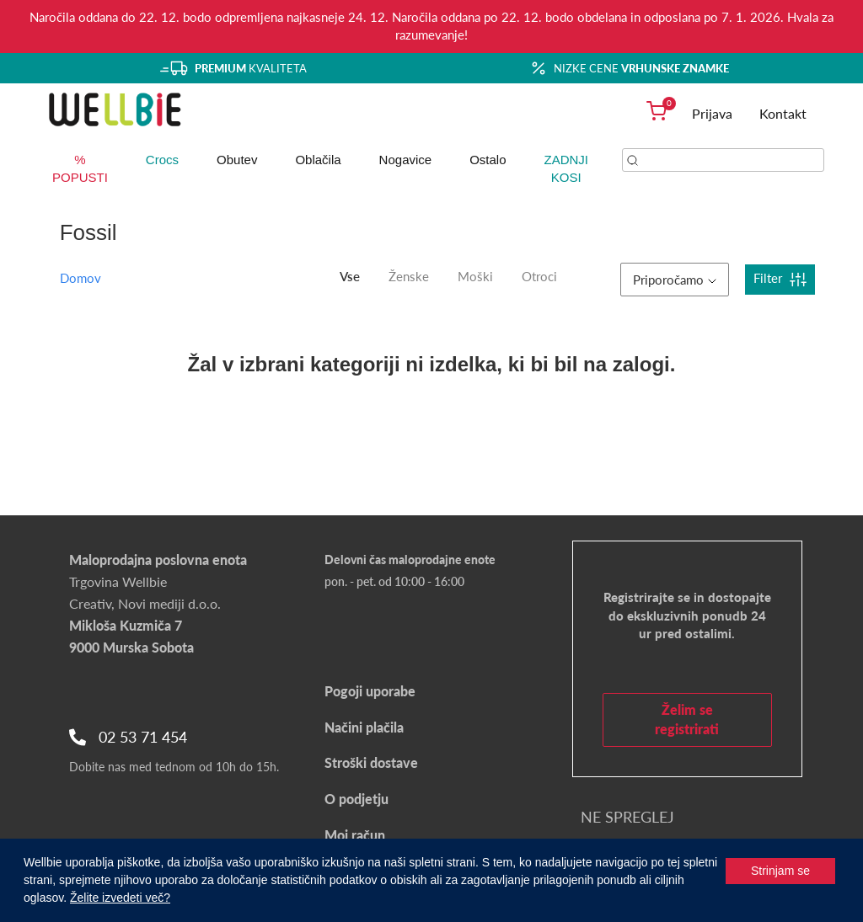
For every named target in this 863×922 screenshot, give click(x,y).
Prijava (712, 113)
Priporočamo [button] (674, 279)
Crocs (162, 159)
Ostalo (487, 159)
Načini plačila (364, 727)
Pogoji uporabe (369, 691)
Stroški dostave (371, 762)
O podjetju (356, 799)
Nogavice (405, 159)
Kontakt (783, 113)
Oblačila (317, 159)
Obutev (237, 159)
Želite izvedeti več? (120, 897)
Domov (80, 277)
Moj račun (354, 835)
